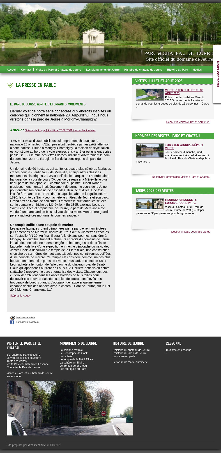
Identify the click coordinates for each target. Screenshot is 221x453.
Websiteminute (37, 445)
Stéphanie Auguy (20, 295)
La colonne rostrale (71, 350)
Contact (26, 69)
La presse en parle (124, 356)
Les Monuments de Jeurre (103, 69)
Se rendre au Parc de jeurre (23, 354)
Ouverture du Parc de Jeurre (24, 357)
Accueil (11, 69)
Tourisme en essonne (178, 350)
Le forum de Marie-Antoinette (130, 362)
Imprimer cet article (25, 317)
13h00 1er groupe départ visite (184, 146)
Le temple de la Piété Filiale (76, 359)
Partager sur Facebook (27, 322)
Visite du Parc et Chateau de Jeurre (58, 69)
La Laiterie (66, 356)
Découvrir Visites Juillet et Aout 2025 (188, 122)
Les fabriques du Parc (73, 368)
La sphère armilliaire (72, 362)
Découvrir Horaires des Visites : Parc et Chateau (181, 177)
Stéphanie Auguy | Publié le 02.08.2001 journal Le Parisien (60, 130)
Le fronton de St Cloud (73, 365)
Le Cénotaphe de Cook (73, 353)
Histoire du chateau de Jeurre (143, 69)
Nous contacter (218, 74)
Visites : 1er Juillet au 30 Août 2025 (184, 92)
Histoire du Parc (177, 69)
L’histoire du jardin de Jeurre (130, 353)
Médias (197, 69)
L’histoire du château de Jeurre (131, 350)
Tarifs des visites (17, 361)
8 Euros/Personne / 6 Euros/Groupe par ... (181, 201)
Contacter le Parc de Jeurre (23, 367)
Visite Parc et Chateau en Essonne (28, 364)
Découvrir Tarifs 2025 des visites (190, 231)
